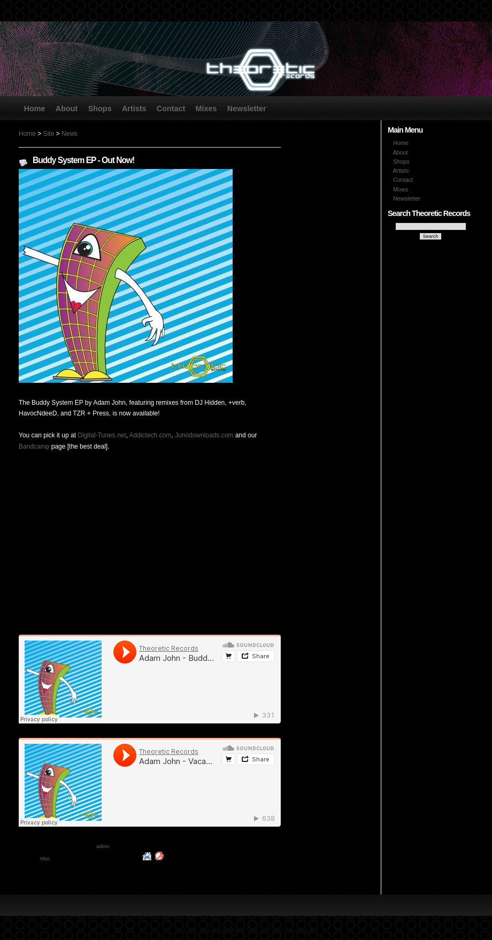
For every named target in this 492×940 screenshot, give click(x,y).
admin (103, 846)
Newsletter (246, 108)
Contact (171, 108)
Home (34, 108)
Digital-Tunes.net (102, 435)
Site (49, 133)
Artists (134, 108)
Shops (100, 108)
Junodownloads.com (204, 435)
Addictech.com (150, 435)
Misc (45, 858)
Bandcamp (34, 446)
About (67, 108)
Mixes (206, 108)
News (70, 133)
